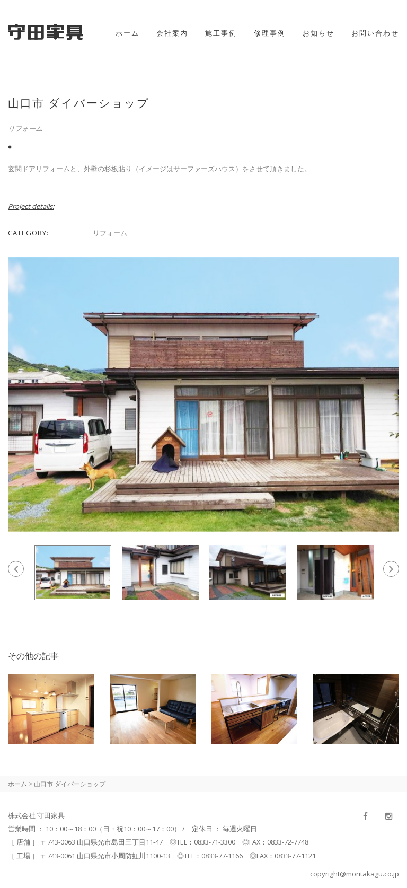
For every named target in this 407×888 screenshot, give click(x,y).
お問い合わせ (375, 33)
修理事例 (270, 33)
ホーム (127, 33)
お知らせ (318, 33)
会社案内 (172, 33)
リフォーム (25, 128)
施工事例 (221, 33)
